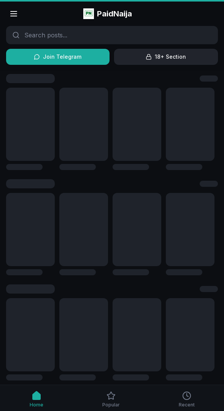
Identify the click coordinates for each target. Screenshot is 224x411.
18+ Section (166, 56)
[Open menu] (13, 13)
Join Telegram (57, 56)
